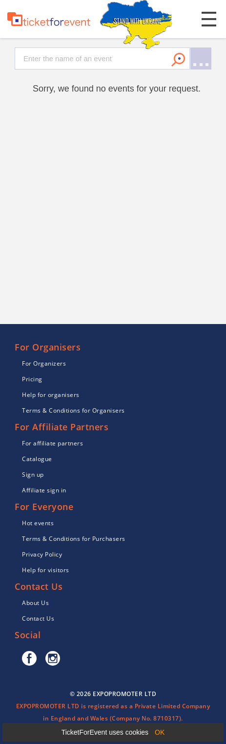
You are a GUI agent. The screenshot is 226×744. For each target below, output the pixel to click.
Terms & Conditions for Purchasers (73, 539)
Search (178, 60)
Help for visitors (45, 570)
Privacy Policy (42, 554)
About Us (35, 603)
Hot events (38, 523)
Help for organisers (51, 395)
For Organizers (44, 363)
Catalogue (37, 459)
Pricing (32, 379)
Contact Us (38, 618)
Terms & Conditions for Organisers (73, 410)
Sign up (33, 474)
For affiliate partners (52, 443)
